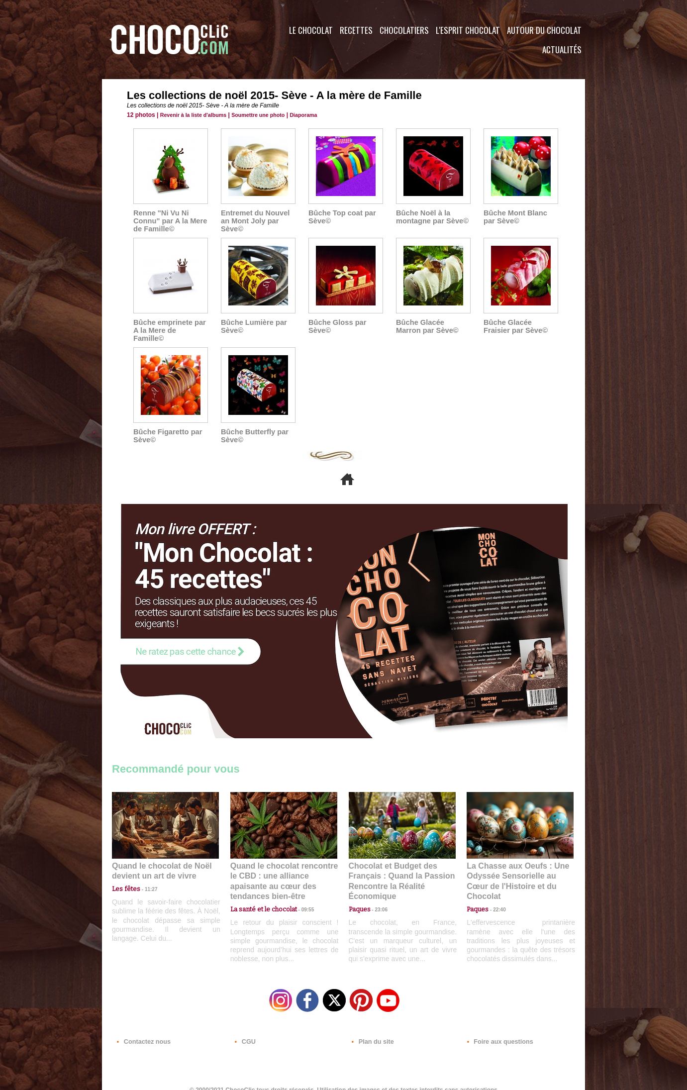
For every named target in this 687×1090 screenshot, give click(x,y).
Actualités (562, 49)
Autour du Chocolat (544, 30)
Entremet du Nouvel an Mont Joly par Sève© (254, 221)
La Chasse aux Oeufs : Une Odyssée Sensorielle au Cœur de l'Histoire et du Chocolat (516, 867)
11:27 (145, 880)
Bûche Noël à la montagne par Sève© (430, 217)
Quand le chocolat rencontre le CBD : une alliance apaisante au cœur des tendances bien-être (283, 867)
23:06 (377, 899)
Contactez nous (142, 1029)
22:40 (495, 889)
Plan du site (371, 1029)
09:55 (300, 889)
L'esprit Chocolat (468, 30)
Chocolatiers (404, 30)
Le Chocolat (311, 30)
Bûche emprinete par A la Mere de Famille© (169, 326)
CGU (244, 1029)
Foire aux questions (496, 1029)
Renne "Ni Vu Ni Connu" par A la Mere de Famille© (168, 221)
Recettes (356, 30)
